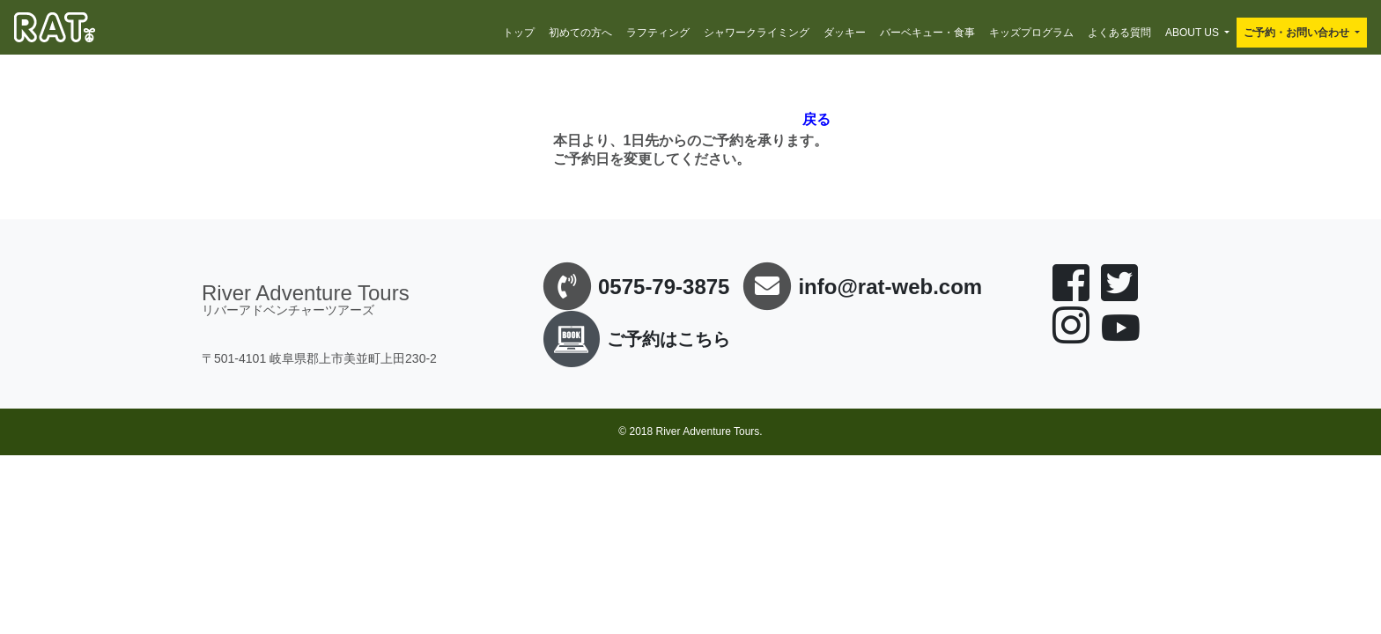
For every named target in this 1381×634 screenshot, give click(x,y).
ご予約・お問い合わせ (1296, 32)
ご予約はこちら (633, 339)
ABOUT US (1192, 32)
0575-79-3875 (663, 286)
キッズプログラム (1031, 32)
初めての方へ (580, 32)
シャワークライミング (756, 32)
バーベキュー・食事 (927, 32)
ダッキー (844, 32)
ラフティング (658, 32)
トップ (519, 32)
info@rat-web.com (890, 286)
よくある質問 (1119, 32)
